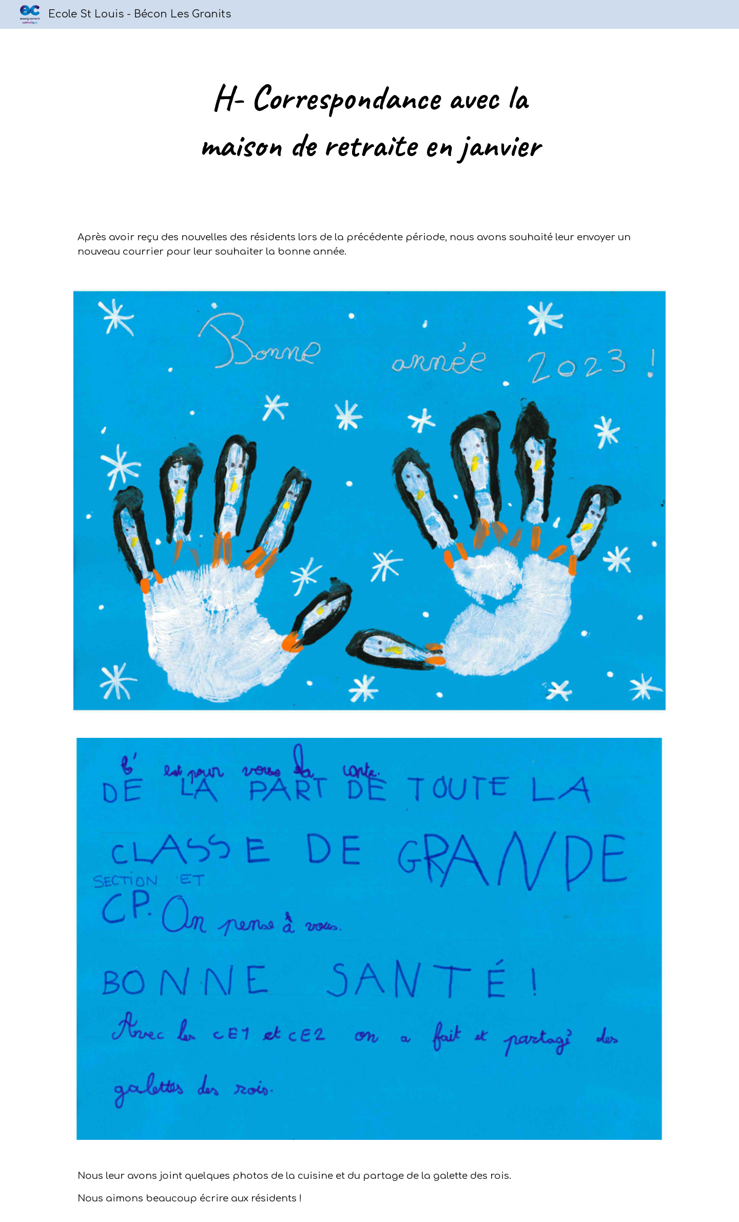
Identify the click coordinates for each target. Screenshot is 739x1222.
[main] (369, 121)
